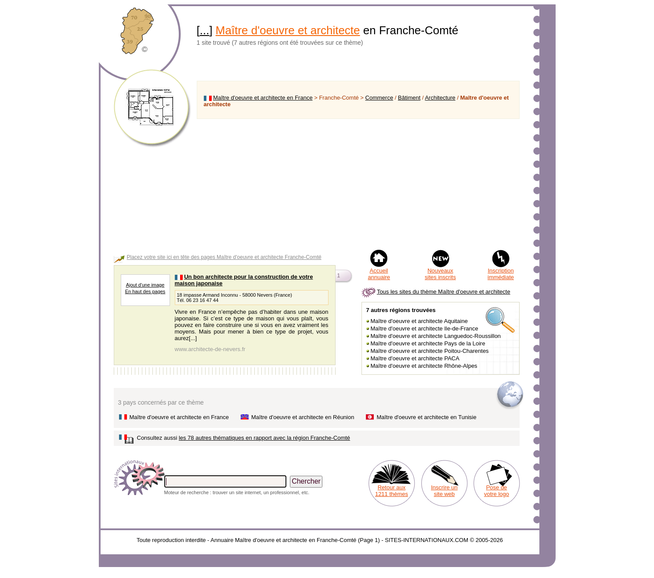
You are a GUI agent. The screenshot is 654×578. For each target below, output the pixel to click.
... (205, 30)
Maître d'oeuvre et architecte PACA (415, 358)
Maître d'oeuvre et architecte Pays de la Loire (428, 343)
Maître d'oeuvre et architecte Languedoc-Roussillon (436, 336)
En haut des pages (145, 291)
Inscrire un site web (444, 490)
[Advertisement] (358, 183)
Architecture (440, 97)
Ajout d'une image (145, 284)
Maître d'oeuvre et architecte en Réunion (302, 417)
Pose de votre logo (496, 490)
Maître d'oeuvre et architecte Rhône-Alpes (424, 366)
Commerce (379, 97)
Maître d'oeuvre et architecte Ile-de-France (424, 328)
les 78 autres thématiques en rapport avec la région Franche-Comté (264, 437)
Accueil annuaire (379, 273)
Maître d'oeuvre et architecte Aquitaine (419, 321)
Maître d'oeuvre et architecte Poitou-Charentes (430, 351)
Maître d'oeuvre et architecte (288, 30)
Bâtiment (409, 97)
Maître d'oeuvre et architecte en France (262, 97)
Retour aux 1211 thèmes (391, 490)
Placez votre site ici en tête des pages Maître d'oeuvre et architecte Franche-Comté (224, 257)
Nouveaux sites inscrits (440, 273)
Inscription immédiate (501, 273)
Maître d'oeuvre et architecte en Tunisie (426, 417)
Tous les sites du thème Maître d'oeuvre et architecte (443, 291)
